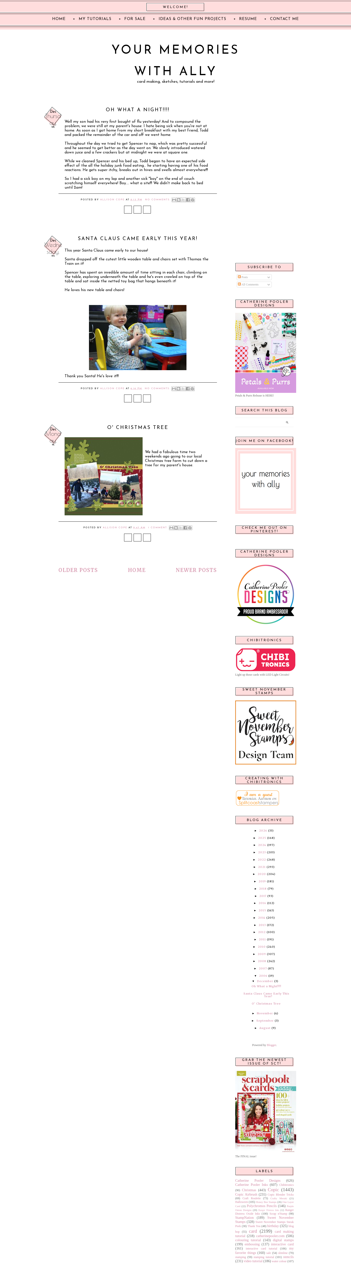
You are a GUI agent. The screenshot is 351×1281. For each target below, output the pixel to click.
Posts (243, 277)
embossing (252, 1244)
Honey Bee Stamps (266, 1201)
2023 (262, 852)
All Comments (248, 284)
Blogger (271, 1045)
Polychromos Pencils (262, 1206)
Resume (248, 19)
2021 (262, 867)
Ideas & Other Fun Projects (192, 19)
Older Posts (78, 570)
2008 (262, 961)
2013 (262, 925)
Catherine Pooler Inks (251, 1185)
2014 (261, 917)
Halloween (241, 1202)
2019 (262, 881)
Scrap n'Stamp (278, 1213)
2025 (262, 838)
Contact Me (284, 19)
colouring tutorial (248, 1240)
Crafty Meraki (278, 1198)
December (265, 981)
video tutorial (253, 1261)
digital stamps (283, 1240)
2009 (262, 954)
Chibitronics (286, 1185)
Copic (273, 1189)
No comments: (158, 199)
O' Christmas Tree (137, 427)
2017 (262, 896)
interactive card (282, 1244)
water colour (279, 1261)
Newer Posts (196, 570)
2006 (263, 975)
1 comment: (158, 527)
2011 (262, 939)
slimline (283, 1253)
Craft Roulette (252, 1198)
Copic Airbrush (246, 1194)
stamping (240, 1257)
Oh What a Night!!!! (138, 110)
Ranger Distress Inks (268, 1210)
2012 (262, 932)
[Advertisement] (264, 181)
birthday (273, 1226)
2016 (262, 903)
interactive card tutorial (261, 1248)
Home (137, 570)
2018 (263, 888)
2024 (262, 845)
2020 (262, 874)
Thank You (254, 1226)
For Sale (135, 19)
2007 (263, 968)
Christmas (249, 1190)
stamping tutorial (264, 1257)
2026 (263, 830)
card (253, 1231)
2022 (262, 859)
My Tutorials (95, 19)
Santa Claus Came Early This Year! (138, 238)
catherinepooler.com (270, 1236)
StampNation (244, 1218)
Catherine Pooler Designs (258, 1180)
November (265, 1013)
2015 (262, 910)
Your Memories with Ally (175, 61)
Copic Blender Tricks (281, 1194)
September (265, 1020)
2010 (262, 946)
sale (268, 1253)
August (265, 1028)
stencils (288, 1257)
